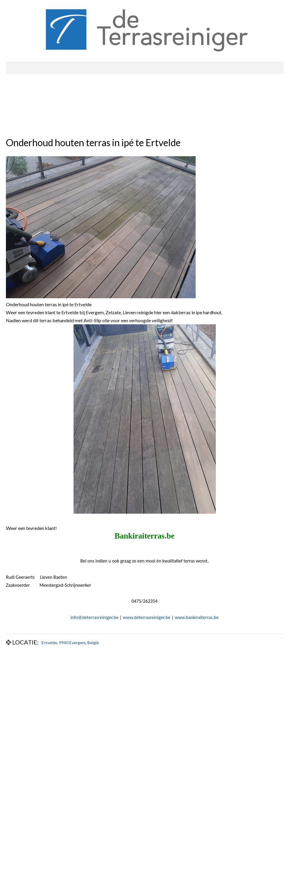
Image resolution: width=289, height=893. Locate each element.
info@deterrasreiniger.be (95, 617)
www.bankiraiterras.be (197, 617)
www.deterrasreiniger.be (146, 617)
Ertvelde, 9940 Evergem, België (70, 642)
